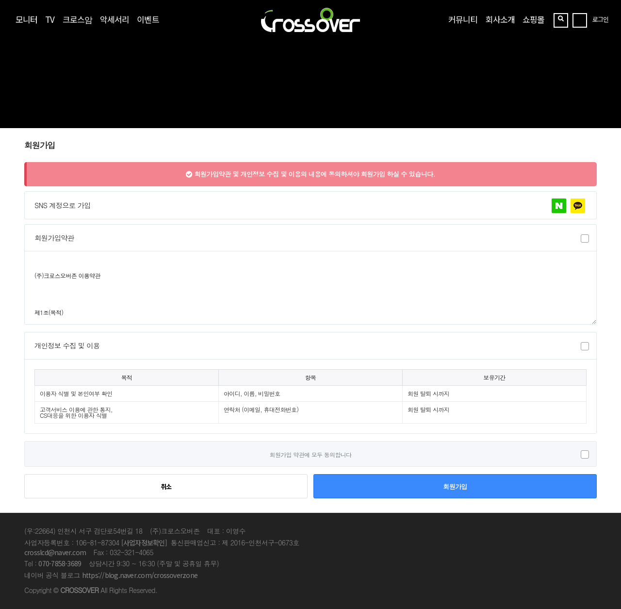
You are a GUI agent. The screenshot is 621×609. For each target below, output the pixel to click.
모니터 (26, 19)
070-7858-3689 (59, 563)
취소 (166, 486)
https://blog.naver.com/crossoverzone (139, 575)
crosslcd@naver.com (55, 552)
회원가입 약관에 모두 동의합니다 (311, 454)
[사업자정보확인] (144, 542)
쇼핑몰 (533, 19)
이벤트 (148, 19)
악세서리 (114, 19)
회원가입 (455, 486)
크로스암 (77, 19)
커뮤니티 (462, 19)
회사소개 (500, 19)
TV (49, 19)
